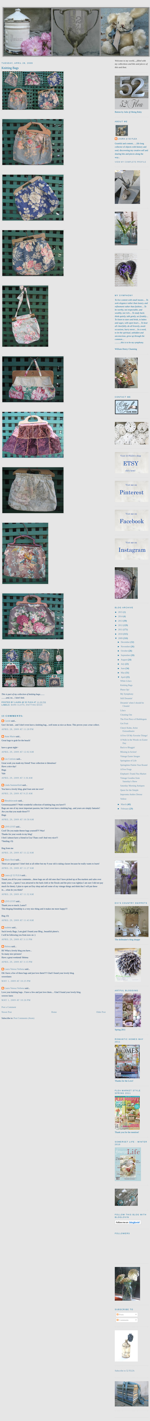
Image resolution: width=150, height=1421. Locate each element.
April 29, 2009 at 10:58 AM (18, 819)
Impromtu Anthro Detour (131, 794)
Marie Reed (10, 859)
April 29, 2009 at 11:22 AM (18, 852)
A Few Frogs (126, 769)
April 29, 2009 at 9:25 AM (17, 793)
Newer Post (7, 1012)
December (125, 642)
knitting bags (34, 705)
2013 (120, 621)
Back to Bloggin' (127, 747)
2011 (120, 629)
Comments (123, 1320)
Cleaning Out (126, 714)
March (124, 804)
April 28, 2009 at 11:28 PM (18, 729)
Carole (7, 721)
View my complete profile (130, 162)
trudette (8, 927)
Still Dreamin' (126, 698)
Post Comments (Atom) (24, 1018)
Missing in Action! (128, 752)
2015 (120, 612)
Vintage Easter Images (130, 756)
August (124, 659)
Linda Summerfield (13, 785)
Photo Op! (124, 689)
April (123, 677)
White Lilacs (125, 681)
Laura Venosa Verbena (14, 969)
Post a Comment (9, 1007)
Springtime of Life (128, 760)
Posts (120, 1314)
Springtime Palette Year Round (133, 765)
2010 (120, 634)
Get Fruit (124, 723)
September (126, 655)
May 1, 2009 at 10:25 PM (16, 981)
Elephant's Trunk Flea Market (133, 774)
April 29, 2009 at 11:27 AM (18, 868)
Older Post (101, 1012)
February (125, 808)
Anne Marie (10, 736)
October (124, 651)
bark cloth (18, 705)
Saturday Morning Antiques (132, 785)
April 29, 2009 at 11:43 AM (18, 920)
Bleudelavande (11, 800)
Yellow (123, 799)
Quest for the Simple (129, 790)
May (123, 672)
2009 (120, 638)
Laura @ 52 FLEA (13, 875)
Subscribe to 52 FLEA (124, 1370)
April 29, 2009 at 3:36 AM (17, 778)
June (123, 668)
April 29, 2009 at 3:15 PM (17, 962)
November (126, 646)
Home (54, 1012)
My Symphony (126, 694)
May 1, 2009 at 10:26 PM (16, 1000)
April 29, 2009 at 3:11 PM (17, 939)
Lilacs (123, 710)
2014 (120, 616)
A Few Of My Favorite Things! (134, 735)
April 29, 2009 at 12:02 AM (18, 752)
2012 (120, 625)
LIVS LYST (10, 826)
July (123, 664)
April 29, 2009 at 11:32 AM (18, 894)
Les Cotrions (10, 759)
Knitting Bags (10, 68)
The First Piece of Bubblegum (133, 719)
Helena (8, 946)
